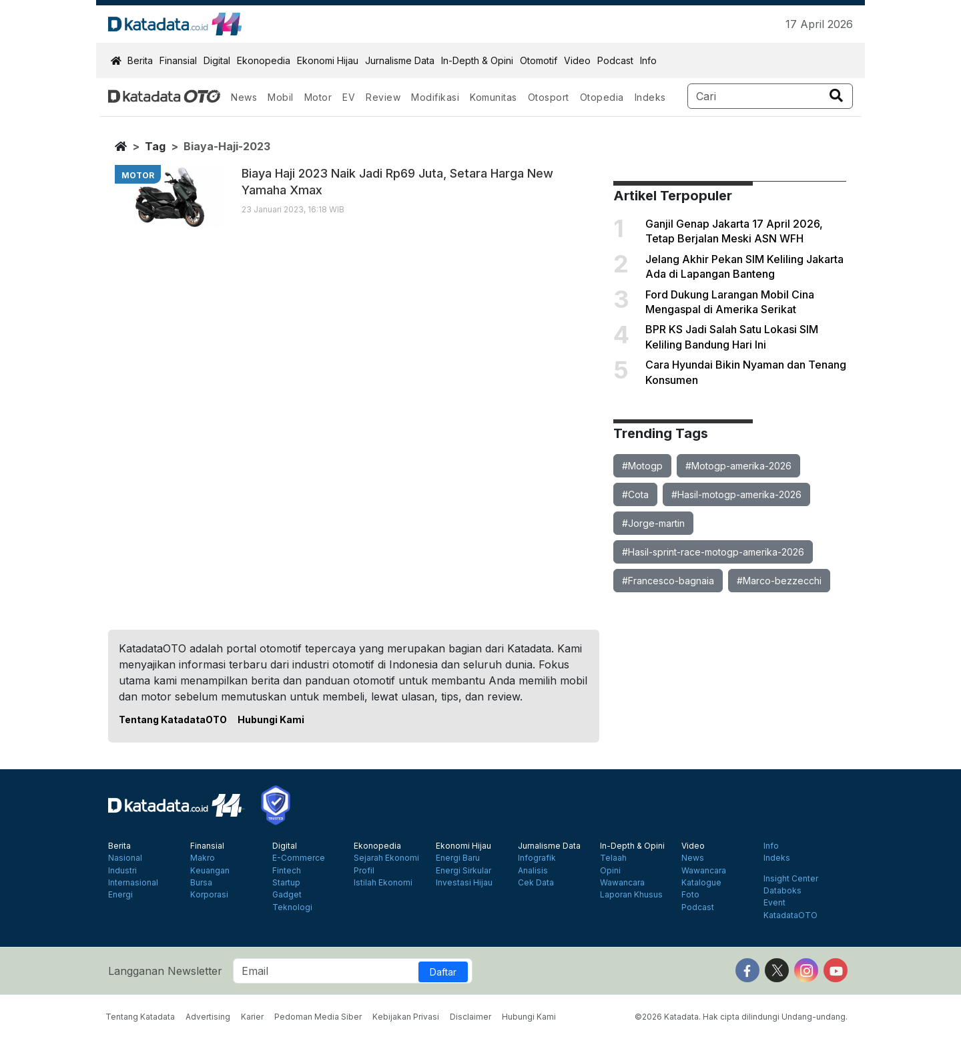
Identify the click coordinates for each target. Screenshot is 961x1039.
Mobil (281, 97)
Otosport (548, 97)
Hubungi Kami (271, 719)
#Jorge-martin (653, 523)
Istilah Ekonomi (383, 882)
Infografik (537, 858)
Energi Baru (458, 858)
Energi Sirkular (463, 870)
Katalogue (701, 882)
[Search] (770, 96)
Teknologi (292, 907)
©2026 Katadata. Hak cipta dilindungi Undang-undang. (741, 1017)
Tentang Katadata (140, 1017)
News (244, 97)
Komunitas (493, 97)
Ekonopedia (263, 60)
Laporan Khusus (631, 894)
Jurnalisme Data (399, 60)
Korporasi (209, 894)
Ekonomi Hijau (327, 60)
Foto (690, 894)
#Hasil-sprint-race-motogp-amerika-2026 (713, 552)
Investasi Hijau (464, 882)
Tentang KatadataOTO (173, 719)
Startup (286, 882)
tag (155, 146)
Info (648, 60)
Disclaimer (470, 1017)
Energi (120, 894)
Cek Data (536, 882)
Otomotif (538, 60)
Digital (217, 60)
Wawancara (622, 882)
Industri (122, 870)
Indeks (650, 97)
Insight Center (790, 878)
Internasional (133, 882)
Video (577, 60)
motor (137, 175)
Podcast (615, 60)
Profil (364, 870)
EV (348, 97)
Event (774, 902)
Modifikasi (435, 97)
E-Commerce (298, 858)
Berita (140, 60)
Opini (610, 870)
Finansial (178, 60)
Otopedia (602, 97)
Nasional (125, 858)
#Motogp (642, 465)
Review (383, 97)
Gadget (287, 894)
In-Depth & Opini (477, 60)
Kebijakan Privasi (405, 1017)
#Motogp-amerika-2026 (738, 465)
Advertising (208, 1017)
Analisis (533, 870)
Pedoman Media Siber (318, 1017)
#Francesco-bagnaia (668, 580)
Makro (202, 858)
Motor (318, 97)
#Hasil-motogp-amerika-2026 (736, 494)
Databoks (782, 890)
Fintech (286, 870)
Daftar (443, 972)
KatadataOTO (790, 915)
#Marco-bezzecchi (779, 580)
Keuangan (210, 870)
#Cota (635, 494)
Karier (252, 1017)
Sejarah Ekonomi (386, 858)
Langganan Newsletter (165, 971)
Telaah (613, 858)
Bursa (201, 882)
